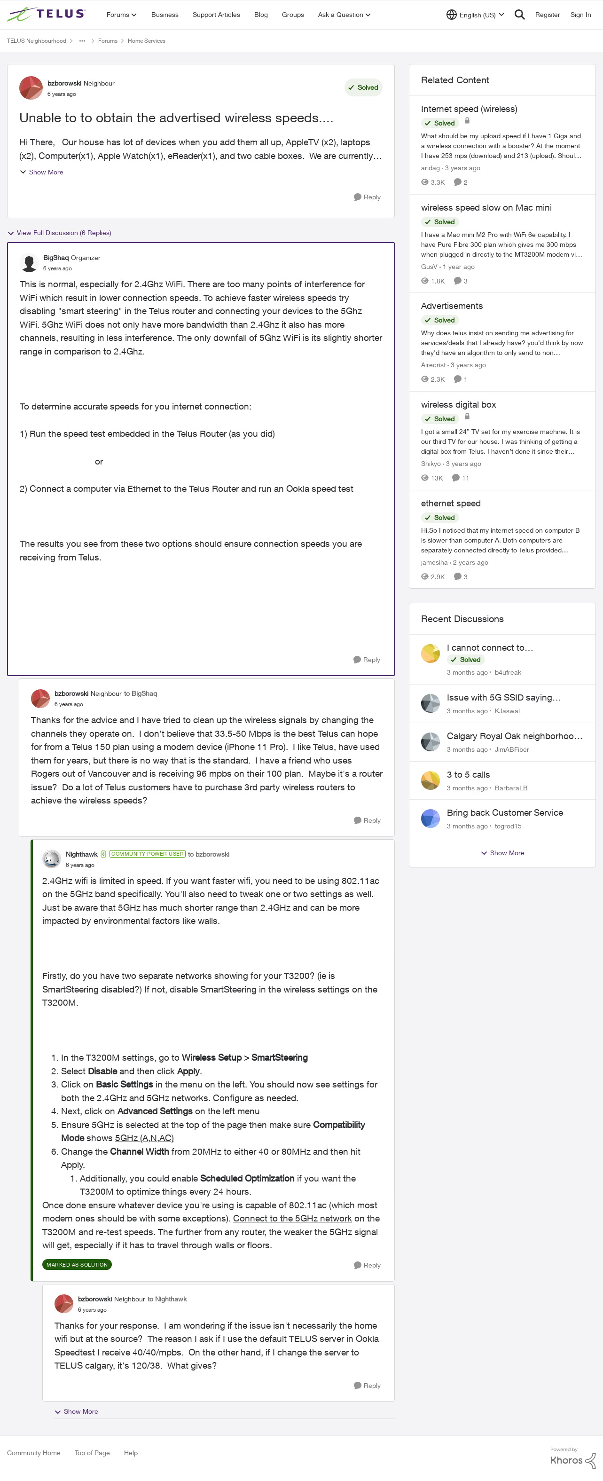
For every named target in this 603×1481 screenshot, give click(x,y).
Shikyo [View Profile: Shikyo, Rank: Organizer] (431, 463)
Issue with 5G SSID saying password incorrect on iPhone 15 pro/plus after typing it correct (513, 697)
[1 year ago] (457, 266)
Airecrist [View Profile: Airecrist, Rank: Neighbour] (433, 365)
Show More (41, 172)
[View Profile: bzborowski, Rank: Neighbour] (31, 88)
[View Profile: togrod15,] (430, 818)
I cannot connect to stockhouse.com (486, 648)
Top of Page (92, 1453)
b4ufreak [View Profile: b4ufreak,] (508, 672)
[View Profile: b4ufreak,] (430, 653)
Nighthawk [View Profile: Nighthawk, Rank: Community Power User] (81, 854)
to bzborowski (208, 854)
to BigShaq (140, 693)
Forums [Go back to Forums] (107, 40)
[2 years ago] (469, 562)
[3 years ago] (461, 168)
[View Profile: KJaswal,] (430, 703)
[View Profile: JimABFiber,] (430, 742)
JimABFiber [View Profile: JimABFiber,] (512, 749)
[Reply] (367, 197)
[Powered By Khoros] (573, 1458)
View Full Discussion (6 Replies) (59, 232)
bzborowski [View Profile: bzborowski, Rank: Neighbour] (64, 83)
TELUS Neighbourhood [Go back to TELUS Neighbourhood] (36, 40)
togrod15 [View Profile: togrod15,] (508, 826)
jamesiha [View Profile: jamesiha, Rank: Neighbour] (434, 562)
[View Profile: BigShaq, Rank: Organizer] (29, 262)
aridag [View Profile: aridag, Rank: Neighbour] (430, 168)
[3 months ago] (467, 672)
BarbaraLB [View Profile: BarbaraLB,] (511, 787)
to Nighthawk (167, 1299)
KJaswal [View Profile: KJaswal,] (507, 711)
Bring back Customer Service (505, 812)
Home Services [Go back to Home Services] (146, 40)
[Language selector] (475, 14)
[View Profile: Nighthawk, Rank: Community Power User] (51, 859)
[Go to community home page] (47, 14)
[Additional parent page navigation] (82, 40)
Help (131, 1453)
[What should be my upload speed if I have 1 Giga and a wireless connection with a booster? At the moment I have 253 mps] (502, 145)
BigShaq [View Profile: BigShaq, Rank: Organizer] (56, 257)
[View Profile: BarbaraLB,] (430, 780)
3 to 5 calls (468, 774)
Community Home (34, 1453)
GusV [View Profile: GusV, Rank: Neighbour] (429, 266)
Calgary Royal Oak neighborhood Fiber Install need (513, 736)
